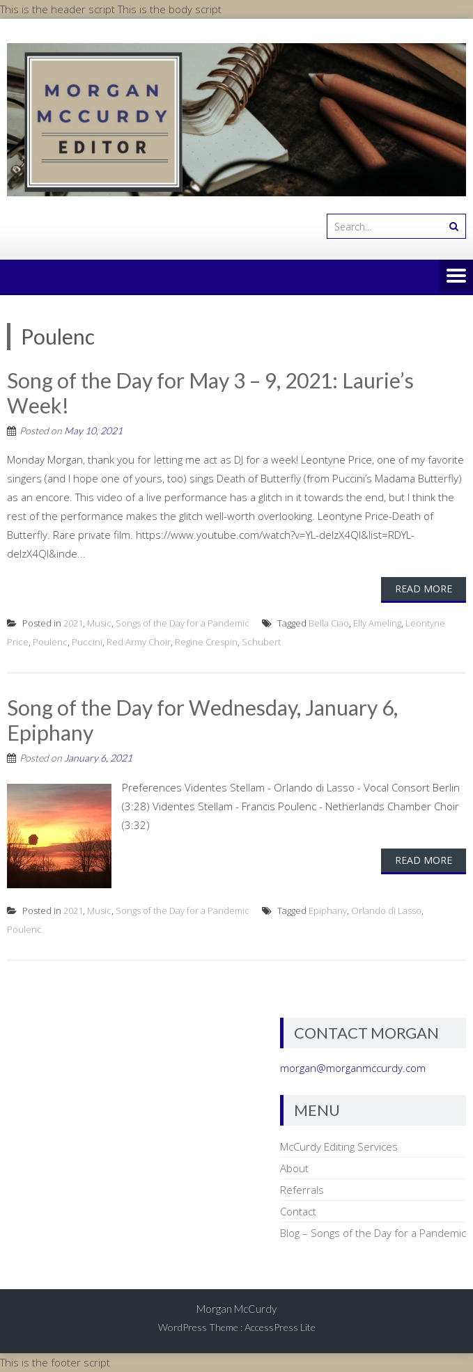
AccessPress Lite (280, 1327)
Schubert (261, 642)
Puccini (87, 642)
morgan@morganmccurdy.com (353, 1068)
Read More (423, 588)
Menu (456, 276)
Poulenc (50, 642)
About (294, 1168)
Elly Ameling (377, 623)
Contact (298, 1211)
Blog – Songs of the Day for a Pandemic (373, 1233)
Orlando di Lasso (386, 910)
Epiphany (328, 910)
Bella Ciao (329, 623)
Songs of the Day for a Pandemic (182, 623)
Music (99, 623)
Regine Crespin (206, 642)
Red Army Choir (139, 642)
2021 (73, 623)
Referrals (302, 1190)
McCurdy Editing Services (339, 1146)
